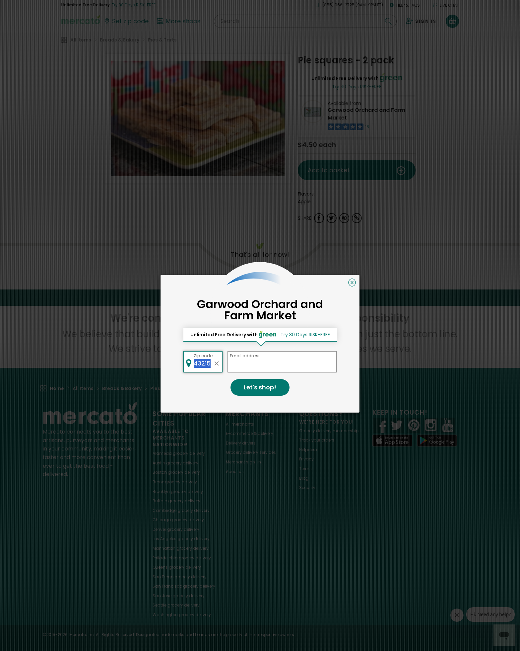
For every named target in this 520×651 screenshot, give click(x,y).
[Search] (305, 21)
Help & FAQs (405, 5)
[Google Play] (437, 440)
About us (235, 471)
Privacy (306, 459)
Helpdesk (308, 449)
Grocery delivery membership (328, 431)
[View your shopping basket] (452, 21)
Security (307, 487)
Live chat (446, 5)
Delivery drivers (241, 443)
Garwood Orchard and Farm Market (366, 114)
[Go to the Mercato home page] (80, 19)
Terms (305, 468)
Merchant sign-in (243, 462)
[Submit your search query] (388, 21)
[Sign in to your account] (421, 21)
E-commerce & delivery (249, 433)
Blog (303, 478)
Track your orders (316, 440)
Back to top (260, 297)
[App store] (392, 441)
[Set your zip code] (126, 21)
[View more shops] (179, 21)
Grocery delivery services (251, 452)
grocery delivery (179, 453)
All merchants (240, 424)
